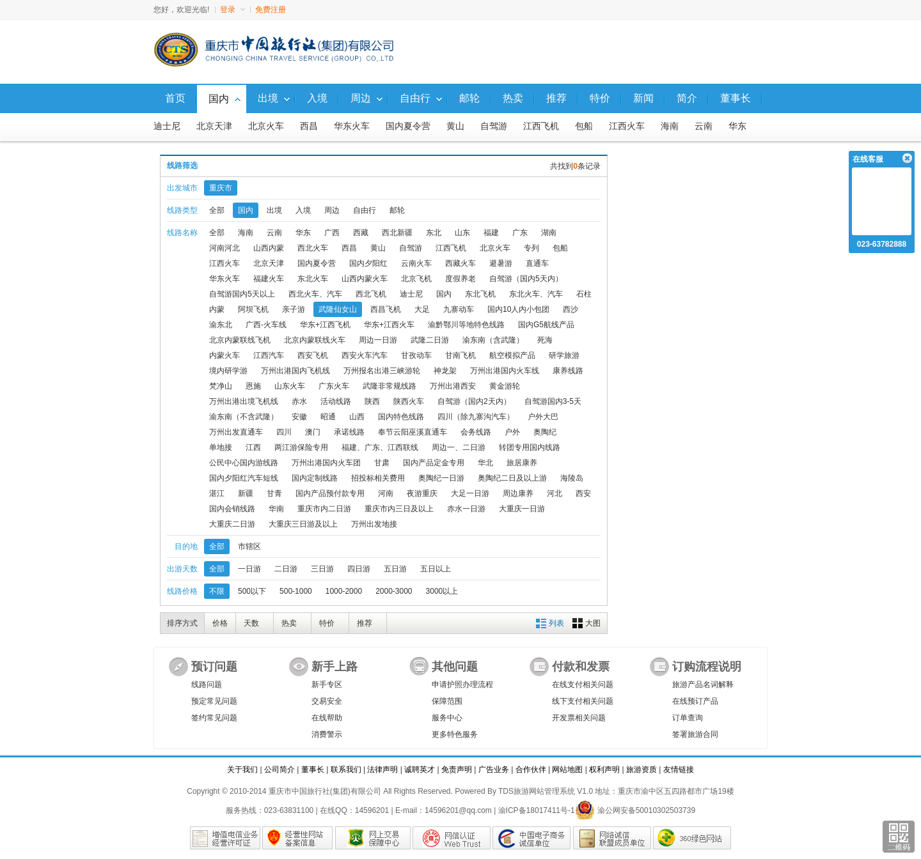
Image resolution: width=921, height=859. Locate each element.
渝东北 (220, 324)
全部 (216, 210)
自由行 (364, 210)
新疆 (245, 493)
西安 (583, 493)
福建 (491, 232)
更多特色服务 (455, 734)
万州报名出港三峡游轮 (381, 370)
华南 (276, 508)
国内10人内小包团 (518, 309)
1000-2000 (344, 591)
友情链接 (678, 769)
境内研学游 (228, 370)
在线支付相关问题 (582, 684)
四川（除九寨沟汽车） (475, 416)
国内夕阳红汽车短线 (243, 478)
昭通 (328, 416)
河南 (385, 493)
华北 (485, 462)
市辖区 (249, 546)
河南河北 (224, 248)
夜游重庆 (422, 493)
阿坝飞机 (253, 309)
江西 (253, 447)
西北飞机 (371, 294)
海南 (670, 126)
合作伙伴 (531, 769)
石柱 (584, 294)
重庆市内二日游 (324, 508)
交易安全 (326, 701)
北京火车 (266, 126)
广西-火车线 (266, 324)
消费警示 (326, 734)
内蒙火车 (224, 355)
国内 (245, 210)
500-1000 (295, 591)
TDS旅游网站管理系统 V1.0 (545, 791)
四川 (284, 432)
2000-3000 (393, 591)
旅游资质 (641, 769)
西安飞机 (312, 355)
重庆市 (220, 187)
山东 (462, 232)
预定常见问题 (214, 701)
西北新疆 (397, 232)
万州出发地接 (374, 524)
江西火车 (627, 126)
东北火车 (312, 278)
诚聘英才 (419, 769)
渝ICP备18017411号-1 (536, 810)
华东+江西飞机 (325, 324)
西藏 (360, 232)
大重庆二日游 (232, 524)
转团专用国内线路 (529, 447)
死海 (545, 340)
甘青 (274, 493)
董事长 (312, 769)
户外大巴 (543, 416)
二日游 (285, 568)
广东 (520, 232)
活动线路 (335, 401)
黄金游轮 (504, 386)
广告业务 (493, 769)
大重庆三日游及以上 (303, 524)
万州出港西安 (453, 386)
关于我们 (242, 769)
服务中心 (447, 717)
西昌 (309, 126)
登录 (232, 9)
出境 (274, 210)
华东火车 (352, 126)
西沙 (570, 309)
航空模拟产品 (512, 355)
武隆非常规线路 (389, 386)
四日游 (358, 568)
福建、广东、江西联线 (380, 447)
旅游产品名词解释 (703, 684)
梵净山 (220, 386)
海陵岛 (571, 478)
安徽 (299, 416)
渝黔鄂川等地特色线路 (466, 324)
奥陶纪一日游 (441, 478)
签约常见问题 (214, 717)
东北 (433, 232)
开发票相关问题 (579, 717)
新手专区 (326, 684)
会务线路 (475, 432)
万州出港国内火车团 (326, 462)
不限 (216, 591)
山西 (357, 416)
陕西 (372, 401)
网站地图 (567, 769)
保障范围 (447, 701)
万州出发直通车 (236, 432)
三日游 (322, 568)
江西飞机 (541, 126)
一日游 (249, 568)
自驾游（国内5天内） (526, 278)
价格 (220, 623)
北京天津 (214, 126)
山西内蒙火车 (365, 278)
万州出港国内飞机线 (295, 370)
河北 (554, 493)
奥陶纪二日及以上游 (512, 478)
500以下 (252, 591)
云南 (703, 126)
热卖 (289, 623)
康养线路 (568, 370)
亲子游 (293, 309)
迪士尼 (167, 126)
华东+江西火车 (389, 324)
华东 (737, 126)
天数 (251, 623)
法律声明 (382, 769)
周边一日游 (378, 340)
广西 (332, 232)
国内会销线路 (232, 508)
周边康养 (518, 493)
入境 (303, 210)
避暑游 (500, 263)
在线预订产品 (695, 701)
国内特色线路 (401, 416)
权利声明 (604, 769)
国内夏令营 (408, 126)
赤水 (299, 401)
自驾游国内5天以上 (242, 294)
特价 (327, 623)
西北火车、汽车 (315, 294)
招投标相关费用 (378, 478)
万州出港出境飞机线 (243, 401)
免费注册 (270, 9)
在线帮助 (326, 717)
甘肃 (382, 462)
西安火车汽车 (365, 355)
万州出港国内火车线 (504, 370)
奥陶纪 (544, 432)
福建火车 (268, 278)
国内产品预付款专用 (330, 493)
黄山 (455, 126)
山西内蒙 (268, 248)
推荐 (364, 623)
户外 (512, 432)
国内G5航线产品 (546, 324)
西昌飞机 (385, 309)
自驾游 (493, 126)
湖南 (548, 232)
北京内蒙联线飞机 (240, 340)
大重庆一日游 (522, 508)
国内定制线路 (315, 478)
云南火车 (416, 263)
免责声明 (456, 769)
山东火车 (289, 386)
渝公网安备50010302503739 (635, 810)
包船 (584, 126)
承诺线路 (349, 432)
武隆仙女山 (338, 309)
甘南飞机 (460, 355)
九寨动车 (458, 309)
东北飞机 (480, 294)
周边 (332, 210)
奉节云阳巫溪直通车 (412, 432)
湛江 (216, 493)
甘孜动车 (416, 355)
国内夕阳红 (368, 263)
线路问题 (206, 684)
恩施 (253, 386)
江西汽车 (268, 355)
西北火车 (312, 248)
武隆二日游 (430, 340)
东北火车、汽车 (536, 294)
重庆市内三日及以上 (399, 508)
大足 (422, 309)
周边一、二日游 (458, 447)
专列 (531, 248)
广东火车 (334, 386)
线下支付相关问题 (582, 701)
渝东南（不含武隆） (243, 416)
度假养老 (460, 278)
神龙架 (445, 370)
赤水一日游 (466, 508)
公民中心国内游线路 (243, 462)
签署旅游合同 (695, 734)
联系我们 (346, 769)
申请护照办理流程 (462, 684)
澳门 (312, 432)
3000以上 (442, 591)
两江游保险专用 (301, 447)
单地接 (220, 447)
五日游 (395, 568)
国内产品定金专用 (433, 462)
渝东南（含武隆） (493, 340)
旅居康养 (522, 462)
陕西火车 (408, 401)
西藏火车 (460, 263)
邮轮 (397, 210)
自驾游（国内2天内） (474, 401)
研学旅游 (564, 355)
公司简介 (279, 769)
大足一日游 (470, 493)
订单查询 (687, 717)
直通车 (537, 263)
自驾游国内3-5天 (552, 401)
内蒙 (216, 309)
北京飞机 (416, 278)
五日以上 (435, 568)
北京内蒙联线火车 (314, 340)
